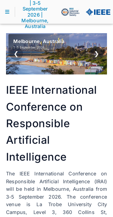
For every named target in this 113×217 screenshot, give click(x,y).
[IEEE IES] (70, 12)
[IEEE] (98, 12)
